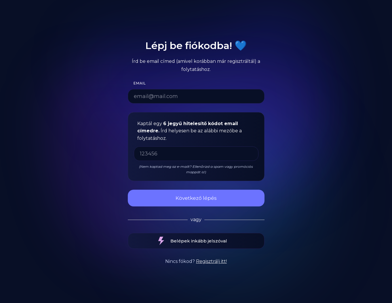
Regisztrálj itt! (211, 261)
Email (140, 83)
